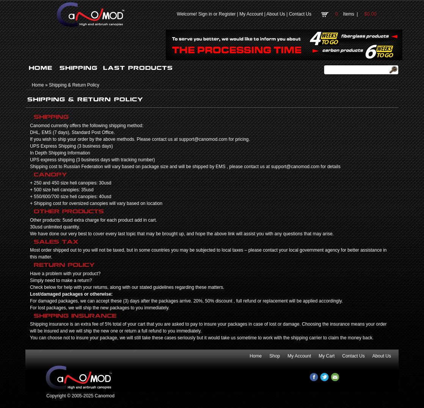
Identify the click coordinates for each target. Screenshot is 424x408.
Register (227, 14)
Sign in (205, 14)
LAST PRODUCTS (138, 68)
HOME (40, 68)
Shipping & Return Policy (74, 85)
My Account (251, 14)
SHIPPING (78, 68)
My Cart (326, 356)
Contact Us (300, 14)
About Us (275, 14)
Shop (274, 356)
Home (38, 85)
